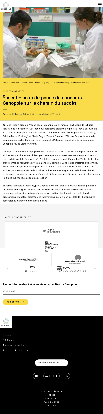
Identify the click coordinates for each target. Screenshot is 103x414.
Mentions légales (51, 392)
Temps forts (14, 83)
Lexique (51, 405)
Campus (9, 335)
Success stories (27, 83)
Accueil (5, 83)
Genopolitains (16, 350)
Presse (51, 395)
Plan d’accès (51, 402)
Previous (8, 269)
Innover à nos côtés (51, 363)
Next (95, 269)
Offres (9, 340)
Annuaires (51, 398)
